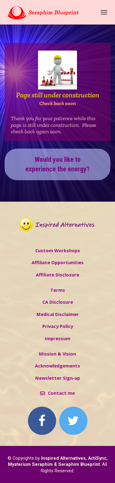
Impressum (57, 338)
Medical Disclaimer (57, 314)
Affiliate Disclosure (57, 275)
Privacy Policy (57, 326)
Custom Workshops (57, 250)
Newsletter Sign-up (57, 378)
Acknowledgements (57, 366)
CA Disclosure (57, 302)
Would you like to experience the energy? (57, 164)
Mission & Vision (57, 354)
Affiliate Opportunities (58, 262)
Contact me (57, 393)
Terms (57, 290)
